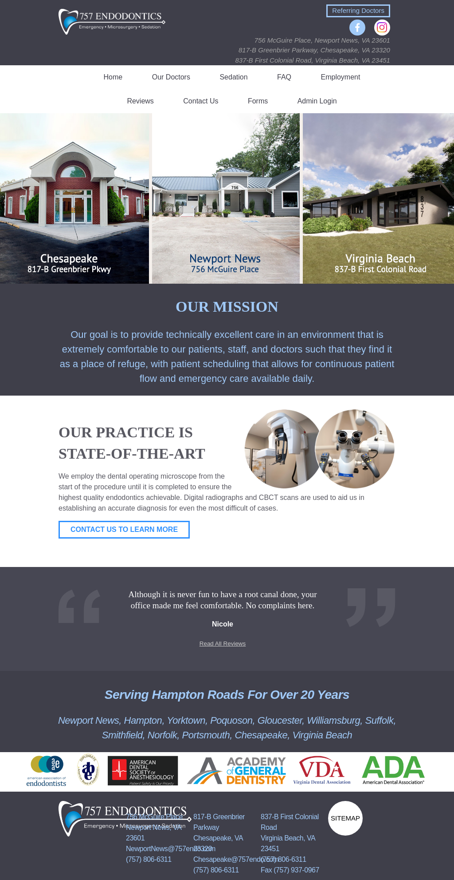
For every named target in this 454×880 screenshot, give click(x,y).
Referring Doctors (358, 10)
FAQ (284, 77)
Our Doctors (171, 77)
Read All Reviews (223, 643)
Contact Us (200, 101)
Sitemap (345, 818)
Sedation (233, 77)
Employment (340, 77)
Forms (258, 101)
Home (113, 77)
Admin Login (317, 101)
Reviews (140, 101)
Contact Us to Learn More (124, 529)
